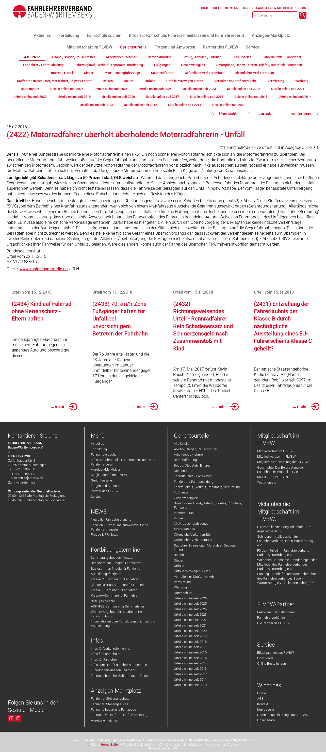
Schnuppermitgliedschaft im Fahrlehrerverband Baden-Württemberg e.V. (285, 541)
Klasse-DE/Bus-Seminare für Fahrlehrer (119, 585)
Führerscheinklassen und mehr (113, 670)
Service (96, 497)
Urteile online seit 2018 (190, 642)
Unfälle (179, 566)
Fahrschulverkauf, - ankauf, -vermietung (119, 715)
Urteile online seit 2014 (190, 663)
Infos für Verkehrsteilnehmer (111, 648)
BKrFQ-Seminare (103, 601)
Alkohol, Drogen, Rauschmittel (195, 449)
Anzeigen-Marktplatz (105, 469)
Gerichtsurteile (101, 480)
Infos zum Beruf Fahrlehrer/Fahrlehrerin (119, 665)
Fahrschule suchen (104, 454)
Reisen (179, 555)
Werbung (180, 587)
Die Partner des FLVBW (273, 623)
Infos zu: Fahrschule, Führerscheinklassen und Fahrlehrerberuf (124, 462)
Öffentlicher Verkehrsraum (193, 540)
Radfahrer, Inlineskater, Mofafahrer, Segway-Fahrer (205, 547)
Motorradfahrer (184, 529)
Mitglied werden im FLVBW (276, 456)
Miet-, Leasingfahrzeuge (191, 523)
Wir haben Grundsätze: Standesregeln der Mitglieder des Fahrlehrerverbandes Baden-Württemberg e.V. (287, 564)
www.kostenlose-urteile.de (44, 268)
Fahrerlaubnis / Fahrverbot (192, 476)
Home (261, 693)
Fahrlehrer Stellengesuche (109, 704)
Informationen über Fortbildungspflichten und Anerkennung (123, 623)
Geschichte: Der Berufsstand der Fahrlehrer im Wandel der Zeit (280, 470)
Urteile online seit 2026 (190, 598)
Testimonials (266, 482)
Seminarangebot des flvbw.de (112, 557)
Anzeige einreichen (104, 720)
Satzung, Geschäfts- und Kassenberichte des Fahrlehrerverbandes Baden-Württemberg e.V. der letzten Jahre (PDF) (286, 578)
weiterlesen (302, 113)
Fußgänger (181, 492)
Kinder (178, 518)
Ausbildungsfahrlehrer (106, 574)
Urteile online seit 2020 (190, 631)
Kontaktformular (25, 482)
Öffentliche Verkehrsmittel (192, 534)
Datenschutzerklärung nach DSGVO (282, 715)
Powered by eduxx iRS (163, 748)
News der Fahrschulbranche (111, 519)
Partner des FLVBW (105, 491)
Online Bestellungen (271, 663)
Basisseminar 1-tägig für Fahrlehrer (116, 568)
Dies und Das (183, 471)
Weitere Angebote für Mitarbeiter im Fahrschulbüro (116, 614)
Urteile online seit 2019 (190, 636)
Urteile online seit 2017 (190, 647)
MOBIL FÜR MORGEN (272, 477)
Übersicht (227, 113)
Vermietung (182, 582)
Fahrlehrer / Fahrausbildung (193, 482)
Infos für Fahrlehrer (104, 659)
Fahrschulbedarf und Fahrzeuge (113, 709)
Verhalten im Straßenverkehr (194, 577)
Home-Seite (109, 744)
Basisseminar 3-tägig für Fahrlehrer (116, 563)
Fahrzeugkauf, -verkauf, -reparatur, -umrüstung (207, 487)
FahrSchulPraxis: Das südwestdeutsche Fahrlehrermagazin (119, 527)
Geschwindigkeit (186, 498)
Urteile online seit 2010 (190, 685)
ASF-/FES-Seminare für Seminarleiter (117, 606)
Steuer (178, 560)
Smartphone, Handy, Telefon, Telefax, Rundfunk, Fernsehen (208, 505)
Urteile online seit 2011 (190, 679)
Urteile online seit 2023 (190, 614)
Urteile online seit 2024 (190, 609)
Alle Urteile (181, 443)
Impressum (265, 709)
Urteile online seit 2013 (190, 668)
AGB (260, 698)
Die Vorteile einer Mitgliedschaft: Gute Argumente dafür (284, 529)
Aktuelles (97, 443)
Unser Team (266, 720)
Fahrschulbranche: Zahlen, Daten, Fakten (120, 676)
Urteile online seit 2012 (190, 674)
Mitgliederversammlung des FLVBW (283, 462)
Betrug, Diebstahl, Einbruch (193, 465)
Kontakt (262, 704)
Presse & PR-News (104, 534)
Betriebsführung (185, 460)
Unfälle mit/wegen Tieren (192, 571)
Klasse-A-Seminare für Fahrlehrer (115, 595)
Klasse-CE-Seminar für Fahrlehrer (115, 579)
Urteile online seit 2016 (190, 652)
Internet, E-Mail (184, 513)
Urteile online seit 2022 (190, 620)
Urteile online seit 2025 (190, 603)
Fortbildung (99, 449)
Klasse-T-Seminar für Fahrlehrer (114, 590)
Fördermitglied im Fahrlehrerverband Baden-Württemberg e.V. (283, 553)
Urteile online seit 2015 (190, 658)
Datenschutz (183, 593)
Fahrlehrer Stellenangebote (110, 698)
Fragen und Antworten (106, 486)
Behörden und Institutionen (276, 612)
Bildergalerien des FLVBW (275, 652)
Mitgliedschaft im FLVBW (109, 475)
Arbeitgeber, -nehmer (189, 454)
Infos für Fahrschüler (105, 654)
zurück (265, 113)
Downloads (265, 658)
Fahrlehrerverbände (271, 617)
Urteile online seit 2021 (190, 625)
